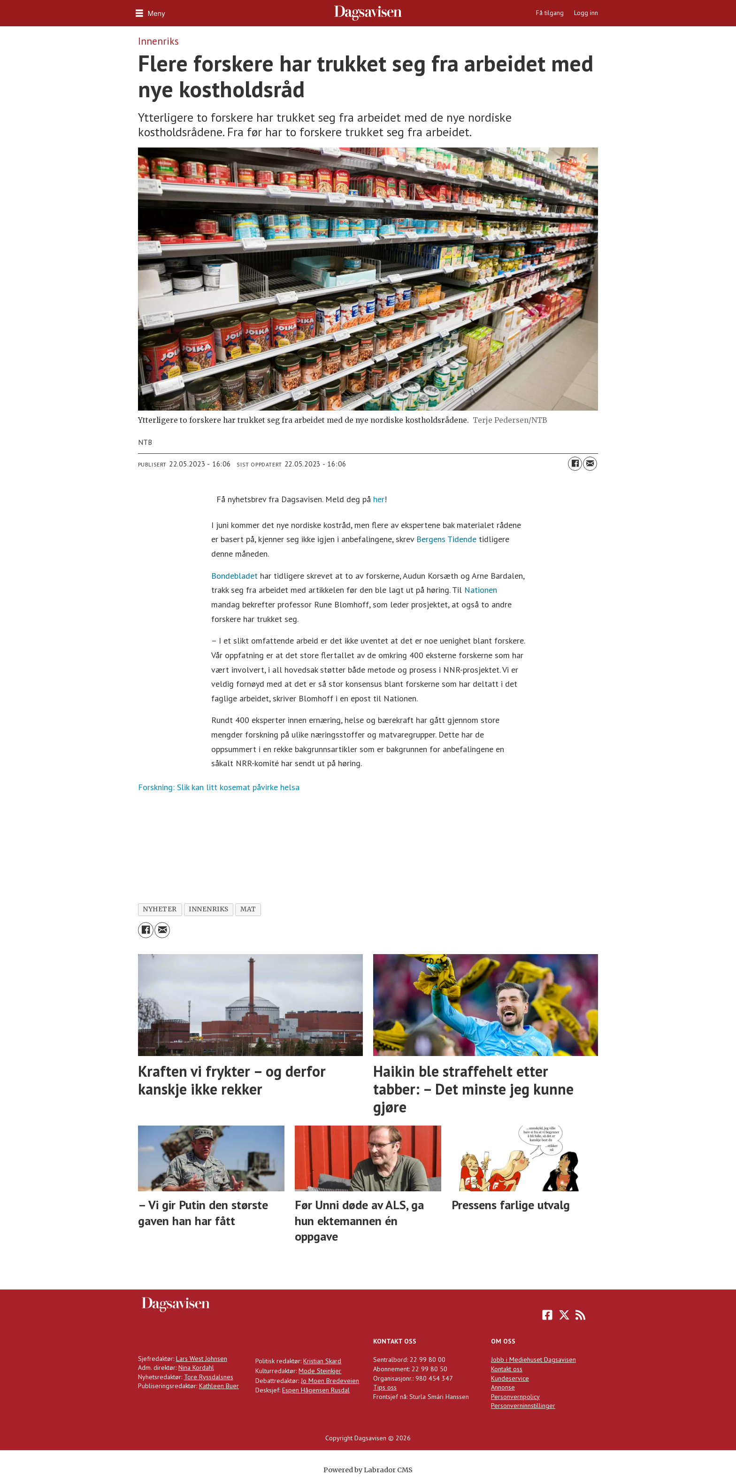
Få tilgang (550, 12)
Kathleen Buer (219, 1386)
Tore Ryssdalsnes (208, 1377)
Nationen (480, 589)
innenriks (209, 909)
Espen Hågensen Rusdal (316, 1390)
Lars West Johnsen (201, 1358)
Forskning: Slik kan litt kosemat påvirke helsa (218, 787)
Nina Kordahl (196, 1367)
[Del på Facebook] (575, 464)
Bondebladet (234, 575)
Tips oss (385, 1387)
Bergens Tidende (446, 539)
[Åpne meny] (149, 13)
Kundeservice (510, 1378)
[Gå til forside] (368, 13)
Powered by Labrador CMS (368, 1470)
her (378, 499)
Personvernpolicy (515, 1396)
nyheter (160, 909)
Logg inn (586, 12)
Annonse (503, 1387)
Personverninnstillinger (523, 1405)
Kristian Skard (322, 1361)
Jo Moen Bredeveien (330, 1380)
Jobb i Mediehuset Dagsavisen (533, 1359)
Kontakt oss (506, 1369)
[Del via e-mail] (590, 464)
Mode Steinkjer (320, 1371)
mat (248, 909)
